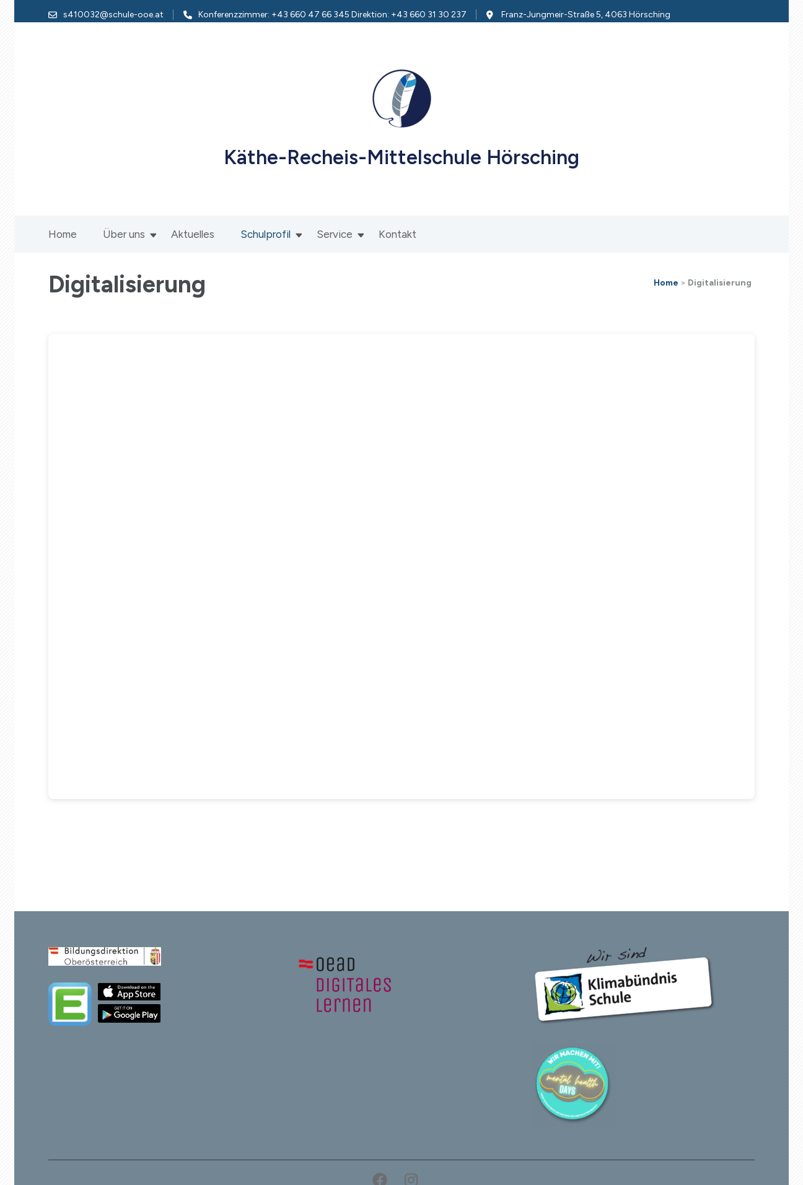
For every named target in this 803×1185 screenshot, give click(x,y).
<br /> (401, 566)
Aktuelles (192, 234)
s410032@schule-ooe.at (113, 14)
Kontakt (397, 234)
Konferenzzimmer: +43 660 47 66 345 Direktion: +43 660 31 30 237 (332, 14)
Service (335, 234)
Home (62, 234)
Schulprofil (265, 234)
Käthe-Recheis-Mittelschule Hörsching (401, 157)
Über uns (124, 234)
